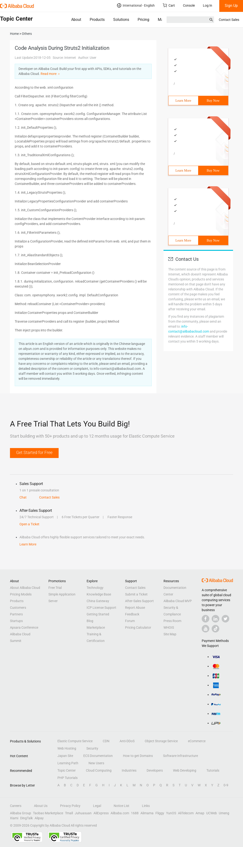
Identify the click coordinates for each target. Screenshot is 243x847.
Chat (23, 497)
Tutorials (212, 770)
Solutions (121, 19)
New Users (96, 763)
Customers (18, 607)
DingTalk (26, 818)
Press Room (172, 621)
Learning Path (67, 763)
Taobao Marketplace (48, 813)
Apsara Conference (24, 627)
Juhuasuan (83, 813)
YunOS (171, 813)
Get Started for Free (34, 452)
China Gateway (98, 601)
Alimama (147, 813)
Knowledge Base (99, 594)
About (76, 19)
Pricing (143, 19)
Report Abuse (135, 607)
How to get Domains (138, 756)
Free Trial (55, 588)
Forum (130, 621)
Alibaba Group (20, 813)
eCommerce (197, 741)
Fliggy (159, 813)
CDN (106, 741)
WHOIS (169, 627)
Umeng (224, 813)
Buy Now (213, 100)
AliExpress (101, 813)
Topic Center (66, 770)
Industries (129, 770)
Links (146, 806)
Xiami (14, 818)
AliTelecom (186, 813)
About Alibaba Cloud (25, 588)
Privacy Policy (70, 806)
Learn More (183, 100)
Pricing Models (21, 594)
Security (92, 748)
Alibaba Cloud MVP (178, 601)
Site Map (170, 634)
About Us (40, 806)
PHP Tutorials (67, 778)
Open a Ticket (29, 524)
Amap (200, 813)
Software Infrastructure (180, 756)
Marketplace (96, 627)
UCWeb (211, 813)
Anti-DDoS (127, 741)
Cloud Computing (99, 770)
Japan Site (65, 756)
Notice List (121, 806)
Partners (16, 614)
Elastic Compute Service (75, 741)
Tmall (69, 813)
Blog (90, 621)
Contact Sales (229, 20)
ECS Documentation (98, 756)
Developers (155, 770)
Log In (207, 5)
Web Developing (184, 770)
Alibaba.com (120, 813)
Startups (16, 621)
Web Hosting (66, 748)
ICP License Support (101, 607)
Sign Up (231, 5)
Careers (15, 806)
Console (189, 5)
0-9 (226, 785)
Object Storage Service (161, 741)
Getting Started (98, 614)
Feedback (132, 614)
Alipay (39, 818)
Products (97, 19)
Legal (97, 806)
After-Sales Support (139, 601)
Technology (95, 588)
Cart (169, 5)
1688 (135, 813)
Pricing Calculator (138, 627)
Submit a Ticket (136, 594)
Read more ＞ (51, 74)
